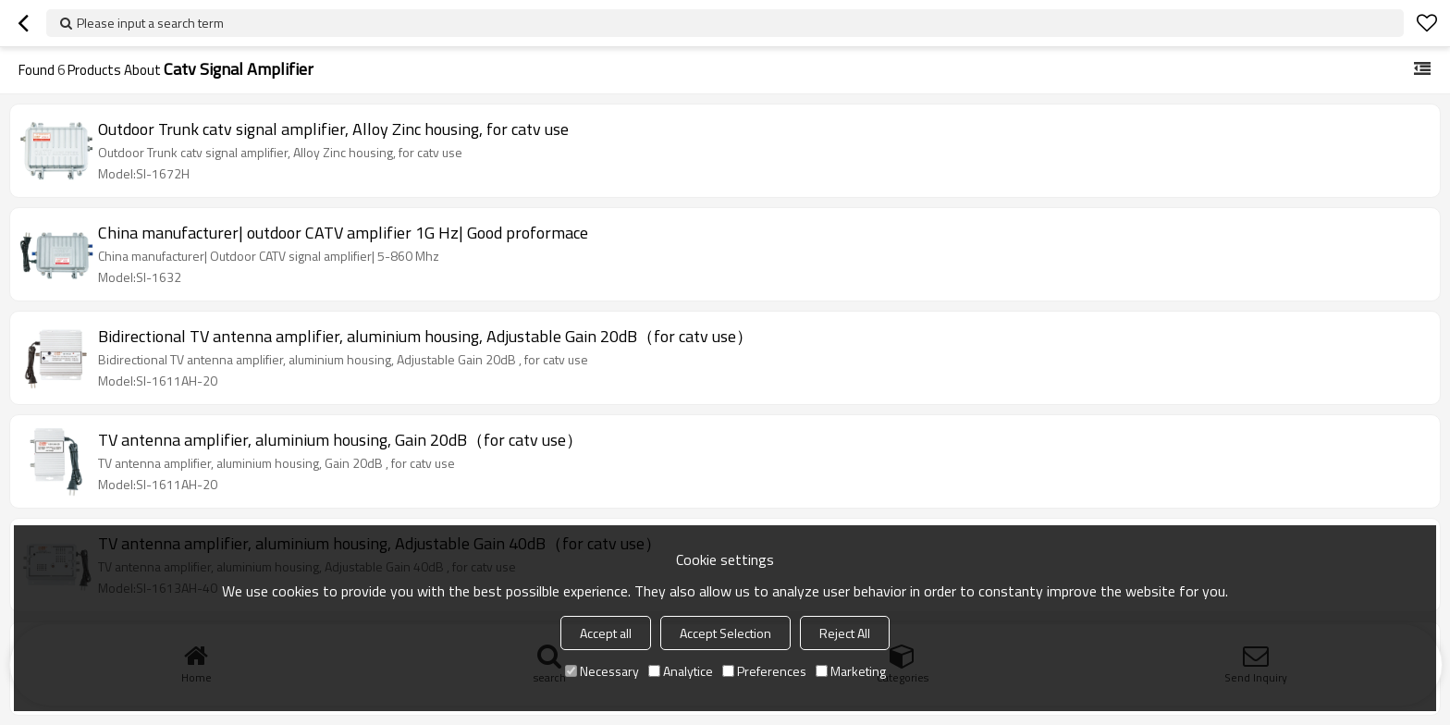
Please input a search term (150, 22)
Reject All (844, 633)
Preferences (764, 671)
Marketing (851, 671)
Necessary (602, 671)
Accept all (606, 633)
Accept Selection (725, 633)
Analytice (680, 671)
